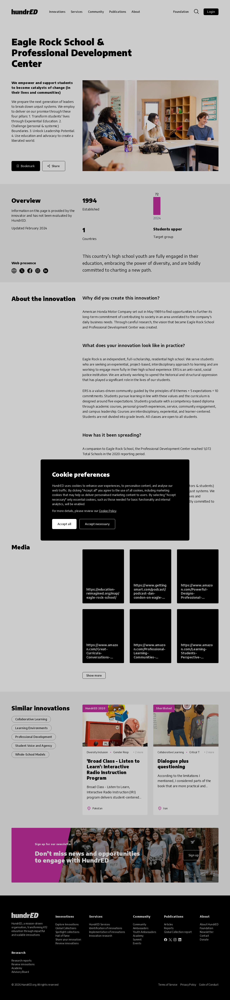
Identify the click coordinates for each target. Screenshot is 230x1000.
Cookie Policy (107, 511)
